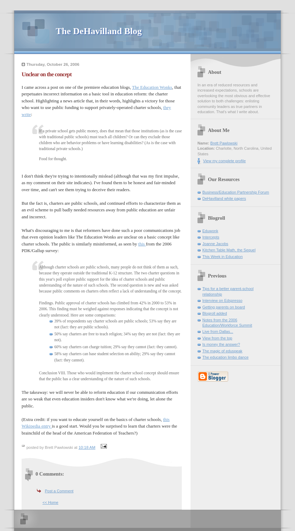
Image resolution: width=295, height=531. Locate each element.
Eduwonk (210, 231)
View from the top (217, 338)
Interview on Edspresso (222, 300)
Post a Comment (59, 491)
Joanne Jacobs (215, 244)
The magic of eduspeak (222, 351)
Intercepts (210, 237)
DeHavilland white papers (224, 198)
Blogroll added (214, 313)
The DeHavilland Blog (99, 31)
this (142, 244)
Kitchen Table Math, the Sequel (229, 250)
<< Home (50, 502)
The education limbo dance (225, 357)
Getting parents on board (223, 307)
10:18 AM (86, 447)
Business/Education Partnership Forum (235, 192)
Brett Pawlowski (224, 143)
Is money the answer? (221, 344)
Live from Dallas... (217, 331)
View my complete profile (224, 161)
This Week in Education (222, 257)
